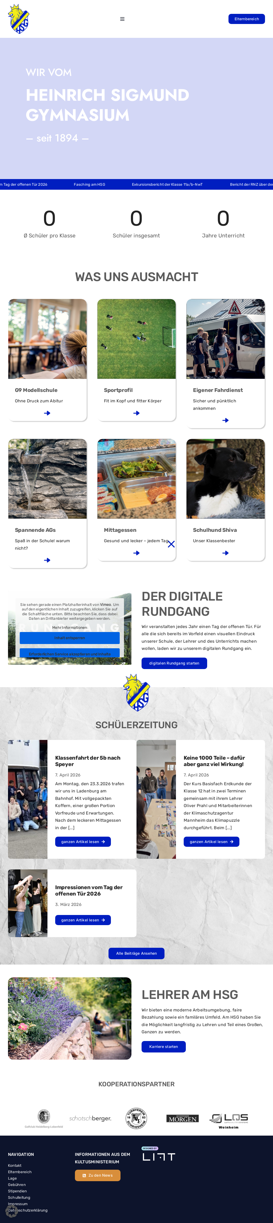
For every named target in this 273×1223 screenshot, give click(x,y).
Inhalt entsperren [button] (69, 638)
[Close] (171, 544)
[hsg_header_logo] (18, 6)
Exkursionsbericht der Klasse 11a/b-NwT (176, 184)
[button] (11, 1211)
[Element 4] (158, 1149)
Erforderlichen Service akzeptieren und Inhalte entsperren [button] (70, 657)
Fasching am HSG (99, 184)
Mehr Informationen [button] (69, 627)
